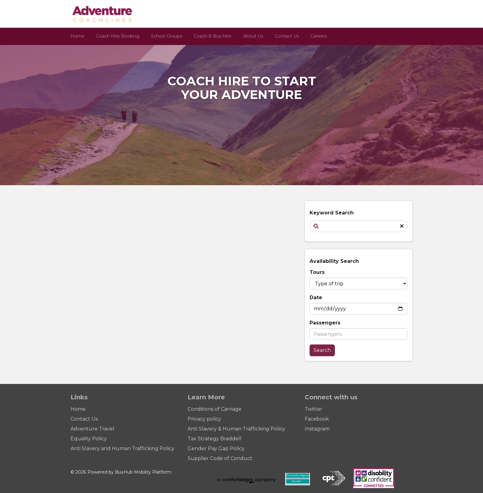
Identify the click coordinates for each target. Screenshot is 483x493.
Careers (318, 36)
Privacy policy (204, 419)
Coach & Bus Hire (212, 36)
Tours (317, 272)
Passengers (325, 323)
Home (77, 36)
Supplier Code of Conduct (220, 458)
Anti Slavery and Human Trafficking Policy (122, 448)
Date (316, 297)
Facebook (317, 419)
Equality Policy (89, 439)
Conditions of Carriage (215, 409)
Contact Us (287, 36)
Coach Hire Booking (117, 36)
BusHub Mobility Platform (143, 472)
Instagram (317, 429)
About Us (253, 36)
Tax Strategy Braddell (215, 439)
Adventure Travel (92, 429)
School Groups (166, 36)
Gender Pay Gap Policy (216, 448)
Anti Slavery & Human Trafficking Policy (236, 429)
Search (322, 350)
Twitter (314, 409)
